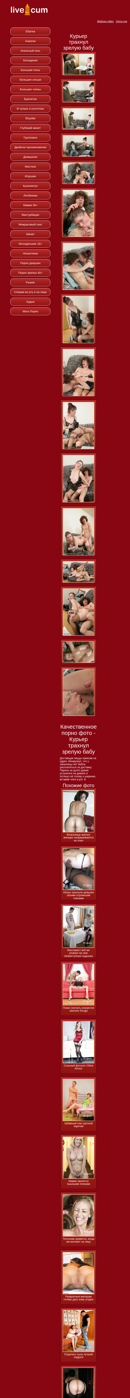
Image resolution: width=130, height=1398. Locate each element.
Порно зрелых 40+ (30, 272)
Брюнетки (30, 99)
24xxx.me (121, 21)
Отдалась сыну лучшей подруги (78, 1356)
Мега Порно (30, 311)
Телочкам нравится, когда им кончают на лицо (78, 1240)
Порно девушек (30, 263)
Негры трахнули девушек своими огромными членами (78, 895)
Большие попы (30, 70)
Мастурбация (30, 214)
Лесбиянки (30, 195)
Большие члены (30, 89)
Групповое (30, 137)
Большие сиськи (30, 79)
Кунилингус (30, 185)
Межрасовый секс (30, 224)
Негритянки (30, 253)
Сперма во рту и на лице (30, 292)
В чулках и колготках (30, 108)
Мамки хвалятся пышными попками (78, 1182)
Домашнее (30, 156)
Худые (30, 301)
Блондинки (30, 60)
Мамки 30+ (30, 205)
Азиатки (30, 41)
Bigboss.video (105, 21)
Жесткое (30, 166)
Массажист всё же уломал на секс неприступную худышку (78, 953)
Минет (30, 234)
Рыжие (30, 282)
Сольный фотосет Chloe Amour (78, 1067)
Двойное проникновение (30, 147)
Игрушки (30, 176)
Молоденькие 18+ (30, 243)
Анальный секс (30, 50)
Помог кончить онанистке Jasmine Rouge (78, 1009)
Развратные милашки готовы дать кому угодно (79, 1298)
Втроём (30, 118)
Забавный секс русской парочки (78, 1125)
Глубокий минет (30, 127)
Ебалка (30, 31)
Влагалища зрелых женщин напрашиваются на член (78, 837)
